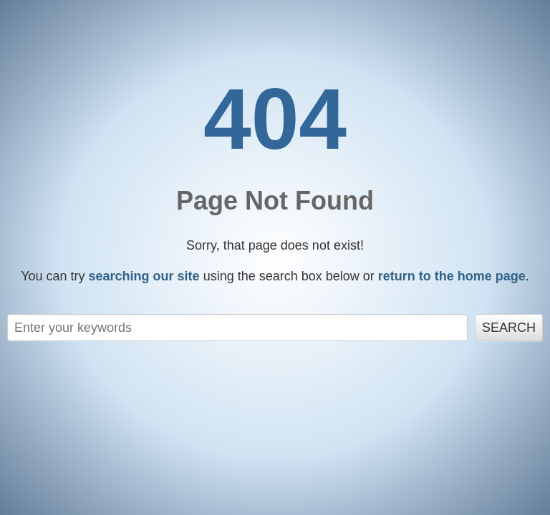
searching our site (144, 276)
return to (452, 276)
